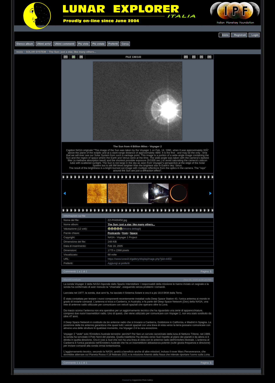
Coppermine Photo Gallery (142, 380)
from (125, 233)
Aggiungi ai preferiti (118, 263)
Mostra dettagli (131, 228)
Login (255, 35)
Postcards (114, 233)
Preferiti (113, 43)
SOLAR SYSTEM (36, 51)
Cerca (125, 43)
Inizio (225, 35)
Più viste (83, 43)
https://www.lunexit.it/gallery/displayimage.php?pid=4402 (140, 258)
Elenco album (24, 43)
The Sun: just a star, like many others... (72, 51)
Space (134, 233)
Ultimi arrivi (44, 43)
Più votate (98, 43)
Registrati (240, 35)
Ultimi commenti (64, 43)
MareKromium (72, 279)
